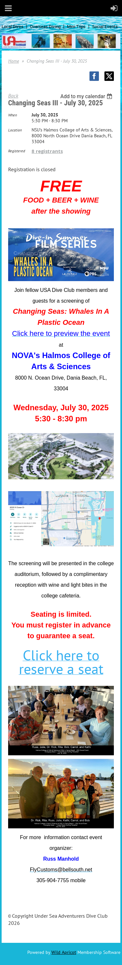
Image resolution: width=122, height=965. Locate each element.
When (12, 115)
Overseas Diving (45, 26)
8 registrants (47, 151)
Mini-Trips (76, 26)
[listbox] (87, 96)
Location (15, 130)
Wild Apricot (63, 952)
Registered (16, 150)
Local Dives (12, 26)
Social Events (105, 26)
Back (13, 95)
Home (13, 61)
